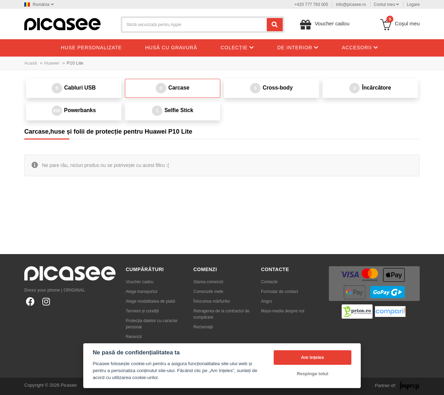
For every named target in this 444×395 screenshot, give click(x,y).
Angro (266, 301)
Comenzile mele (208, 291)
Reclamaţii (203, 327)
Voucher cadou (140, 281)
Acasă (30, 63)
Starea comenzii (208, 281)
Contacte (269, 281)
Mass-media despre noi (283, 311)
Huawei (51, 63)
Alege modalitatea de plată (150, 301)
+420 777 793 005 (311, 4)
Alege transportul (141, 291)
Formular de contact (279, 291)
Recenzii (134, 336)
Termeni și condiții (142, 311)
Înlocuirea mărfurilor (212, 301)
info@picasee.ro (351, 4)
